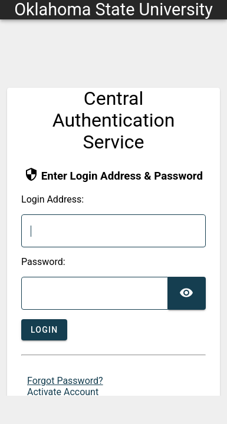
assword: (43, 262)
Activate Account (62, 392)
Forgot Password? (65, 380)
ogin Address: (52, 199)
